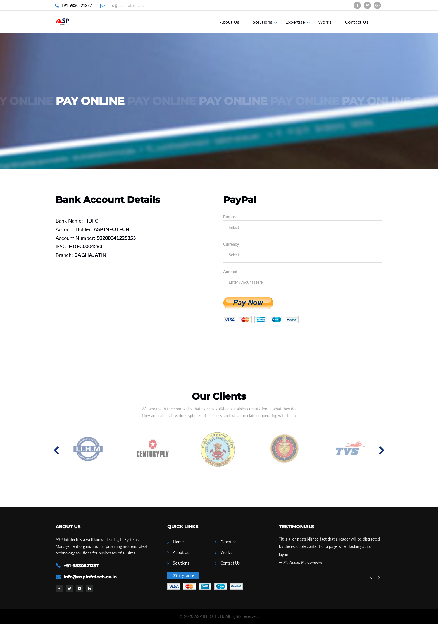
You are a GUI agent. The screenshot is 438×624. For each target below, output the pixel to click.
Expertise (295, 22)
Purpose (230, 216)
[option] (88, 450)
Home (178, 541)
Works (325, 22)
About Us (229, 22)
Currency (231, 244)
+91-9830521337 (76, 5)
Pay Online (186, 575)
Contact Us (356, 22)
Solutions (262, 22)
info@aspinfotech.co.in (127, 5)
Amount (230, 271)
